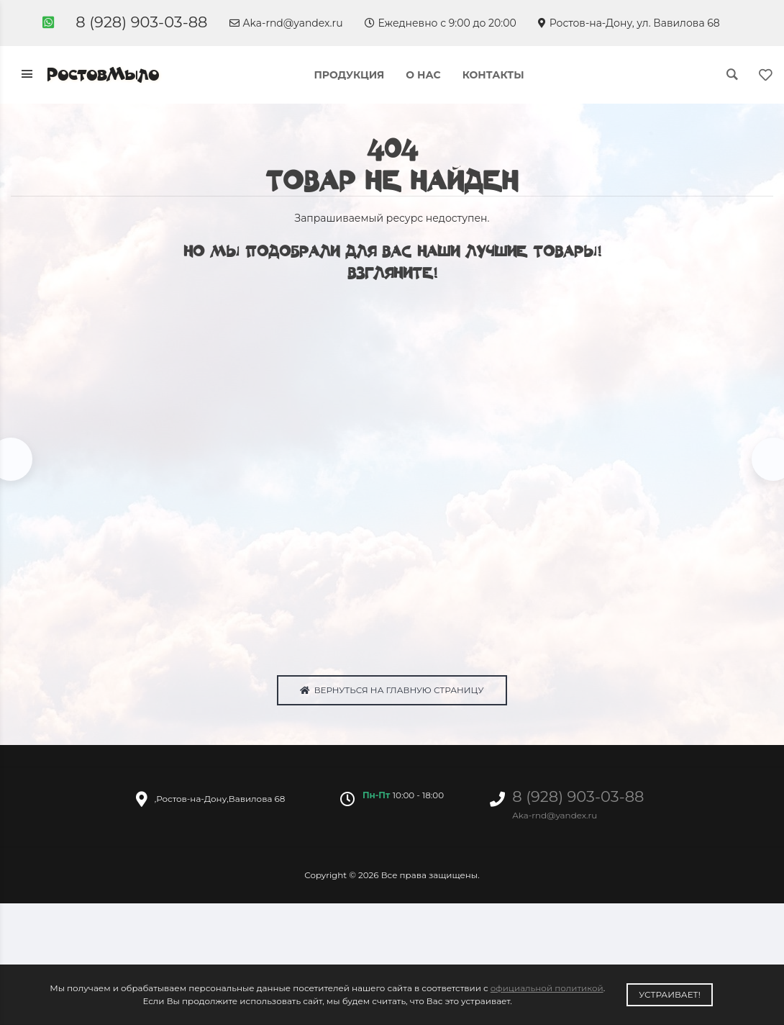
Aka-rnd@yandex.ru (286, 23)
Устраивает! (670, 994)
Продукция (349, 74)
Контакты (493, 74)
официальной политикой (547, 988)
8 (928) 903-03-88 (141, 22)
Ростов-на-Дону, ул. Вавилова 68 (629, 23)
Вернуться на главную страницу (391, 693)
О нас (423, 74)
